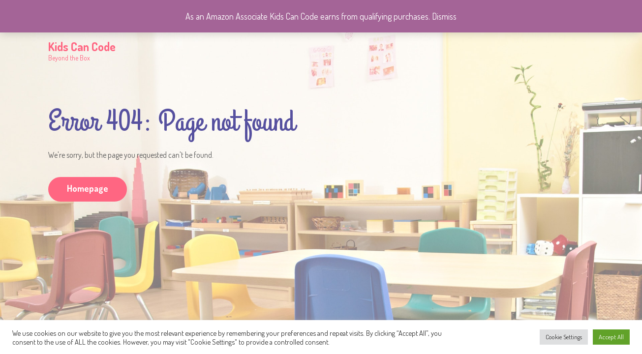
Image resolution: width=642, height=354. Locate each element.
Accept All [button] (611, 337)
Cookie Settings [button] (564, 337)
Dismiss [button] (444, 16)
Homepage (87, 188)
